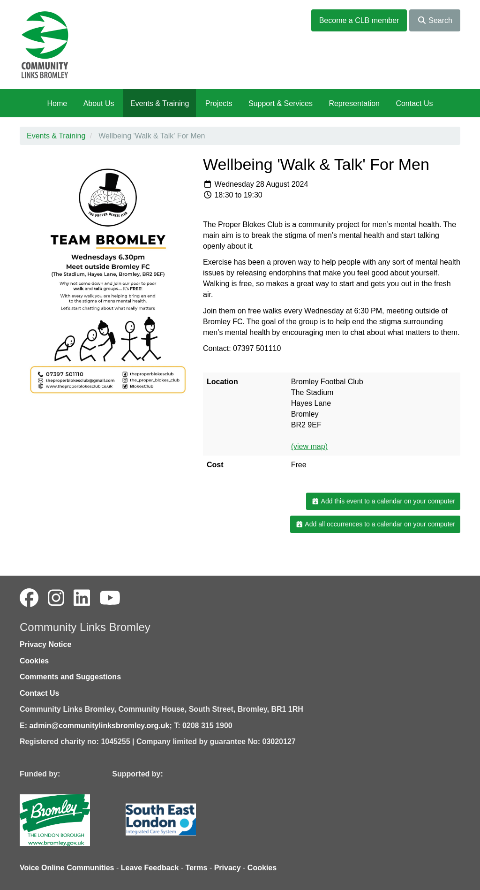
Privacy (227, 868)
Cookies (34, 661)
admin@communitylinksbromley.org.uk (99, 726)
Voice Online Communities (67, 868)
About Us (98, 103)
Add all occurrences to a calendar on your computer (375, 524)
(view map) (309, 446)
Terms (197, 868)
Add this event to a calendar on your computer (383, 501)
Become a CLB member (359, 20)
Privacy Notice (45, 644)
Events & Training (159, 103)
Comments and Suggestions (70, 677)
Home (57, 103)
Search (434, 20)
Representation (354, 103)
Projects (218, 103)
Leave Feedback (150, 868)
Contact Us (414, 103)
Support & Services (280, 103)
